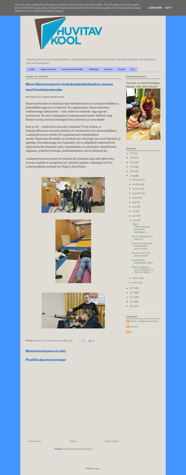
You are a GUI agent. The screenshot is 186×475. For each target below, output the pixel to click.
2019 (132, 171)
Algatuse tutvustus (48, 69)
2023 (132, 153)
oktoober (136, 189)
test (130, 332)
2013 (132, 306)
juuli (134, 202)
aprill (135, 216)
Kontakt (121, 69)
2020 (132, 167)
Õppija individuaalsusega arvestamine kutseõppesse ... (141, 228)
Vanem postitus (111, 441)
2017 (132, 288)
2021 (132, 162)
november (137, 184)
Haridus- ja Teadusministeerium (143, 321)
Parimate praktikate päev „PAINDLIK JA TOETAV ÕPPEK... (142, 270)
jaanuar (135, 282)
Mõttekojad (93, 69)
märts (135, 220)
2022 (132, 158)
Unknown (133, 326)
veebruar (136, 278)
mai (134, 211)
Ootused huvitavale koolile (72, 69)
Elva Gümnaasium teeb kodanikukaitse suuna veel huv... (142, 246)
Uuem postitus (34, 441)
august (135, 197)
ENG (133, 69)
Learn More (155, 8)
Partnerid (108, 69)
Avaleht (32, 69)
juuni (134, 207)
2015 (132, 297)
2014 (132, 301)
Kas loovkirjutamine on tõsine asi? (142, 237)
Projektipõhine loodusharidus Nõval (142, 261)
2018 (132, 176)
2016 (132, 292)
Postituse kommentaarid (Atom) (78, 449)
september (137, 193)
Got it (168, 8)
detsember (137, 180)
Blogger (96, 468)
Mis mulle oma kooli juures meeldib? (141, 254)
